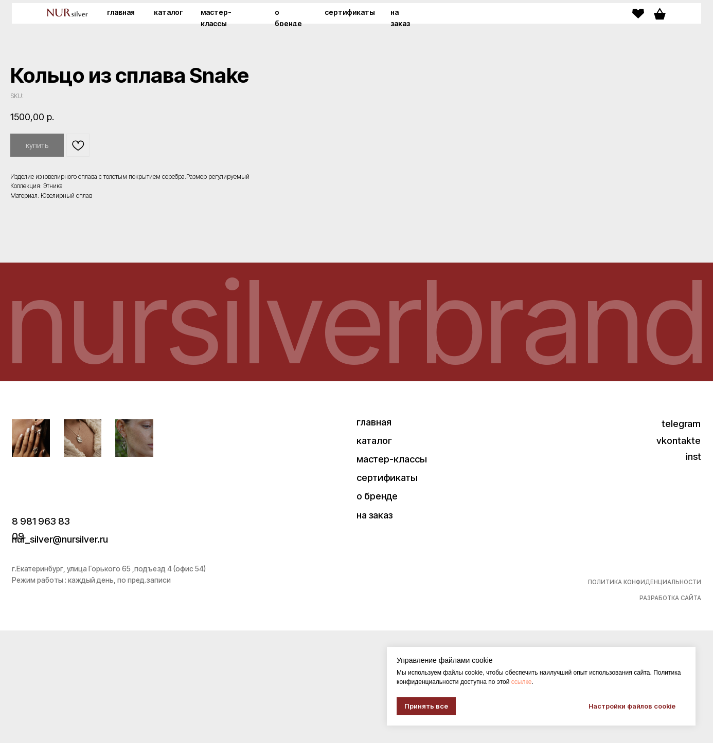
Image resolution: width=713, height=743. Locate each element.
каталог (168, 12)
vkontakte (678, 553)
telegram (681, 536)
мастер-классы (391, 571)
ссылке (521, 681)
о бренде (377, 608)
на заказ (374, 627)
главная (121, 12)
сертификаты (350, 12)
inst (693, 569)
